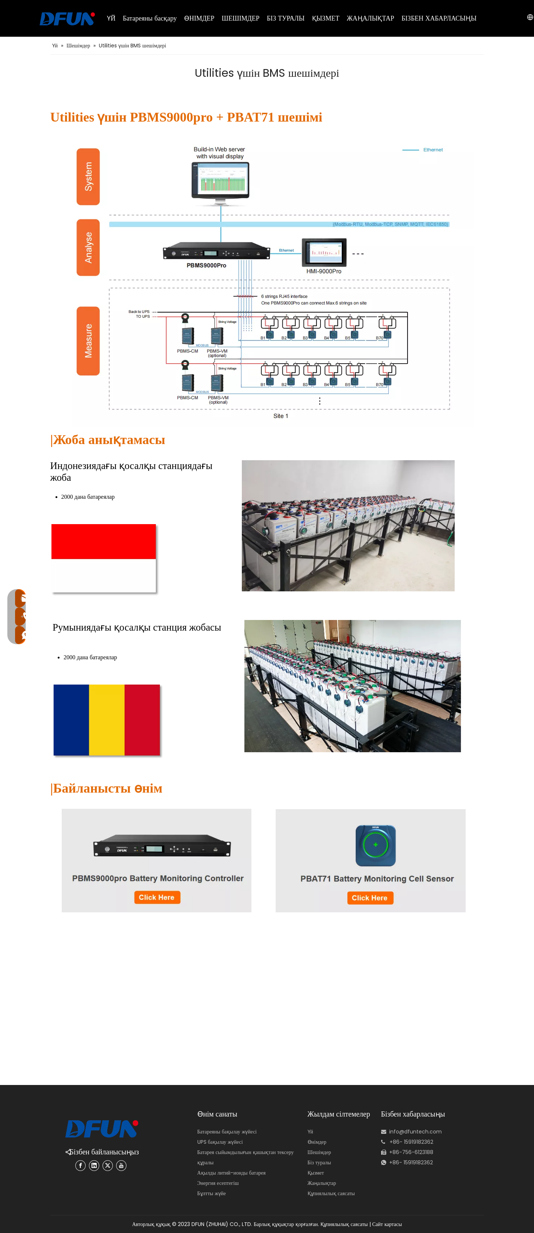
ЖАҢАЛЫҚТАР (370, 18)
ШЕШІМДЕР (240, 18)
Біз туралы (319, 1162)
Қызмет (316, 1172)
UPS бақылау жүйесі (220, 1142)
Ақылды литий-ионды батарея (231, 1172)
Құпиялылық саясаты (331, 1193)
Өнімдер (317, 1142)
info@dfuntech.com (415, 1131)
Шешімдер (319, 1152)
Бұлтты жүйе (211, 1193)
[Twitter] (108, 1165)
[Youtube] (121, 1165)
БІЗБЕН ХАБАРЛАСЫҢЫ (439, 18)
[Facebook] (80, 1165)
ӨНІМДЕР (199, 18)
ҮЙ (111, 18)
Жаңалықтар (322, 1183)
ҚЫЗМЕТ (326, 18)
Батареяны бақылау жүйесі (227, 1131)
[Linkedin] (94, 1165)
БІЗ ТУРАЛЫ (286, 18)
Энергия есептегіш (218, 1183)
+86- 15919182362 (411, 1162)
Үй (310, 1131)
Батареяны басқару (150, 18)
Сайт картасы (387, 1224)
